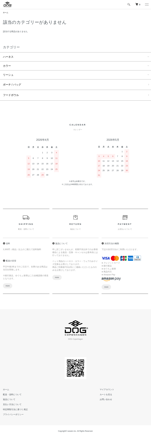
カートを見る (106, 394)
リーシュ (8, 74)
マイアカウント (107, 389)
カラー (7, 65)
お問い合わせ (106, 399)
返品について (9, 399)
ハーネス (8, 56)
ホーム (5, 13)
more (8, 286)
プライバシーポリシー (13, 414)
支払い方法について (12, 404)
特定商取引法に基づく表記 (15, 409)
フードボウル (11, 95)
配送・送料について (12, 394)
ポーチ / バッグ (12, 84)
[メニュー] (146, 4)
